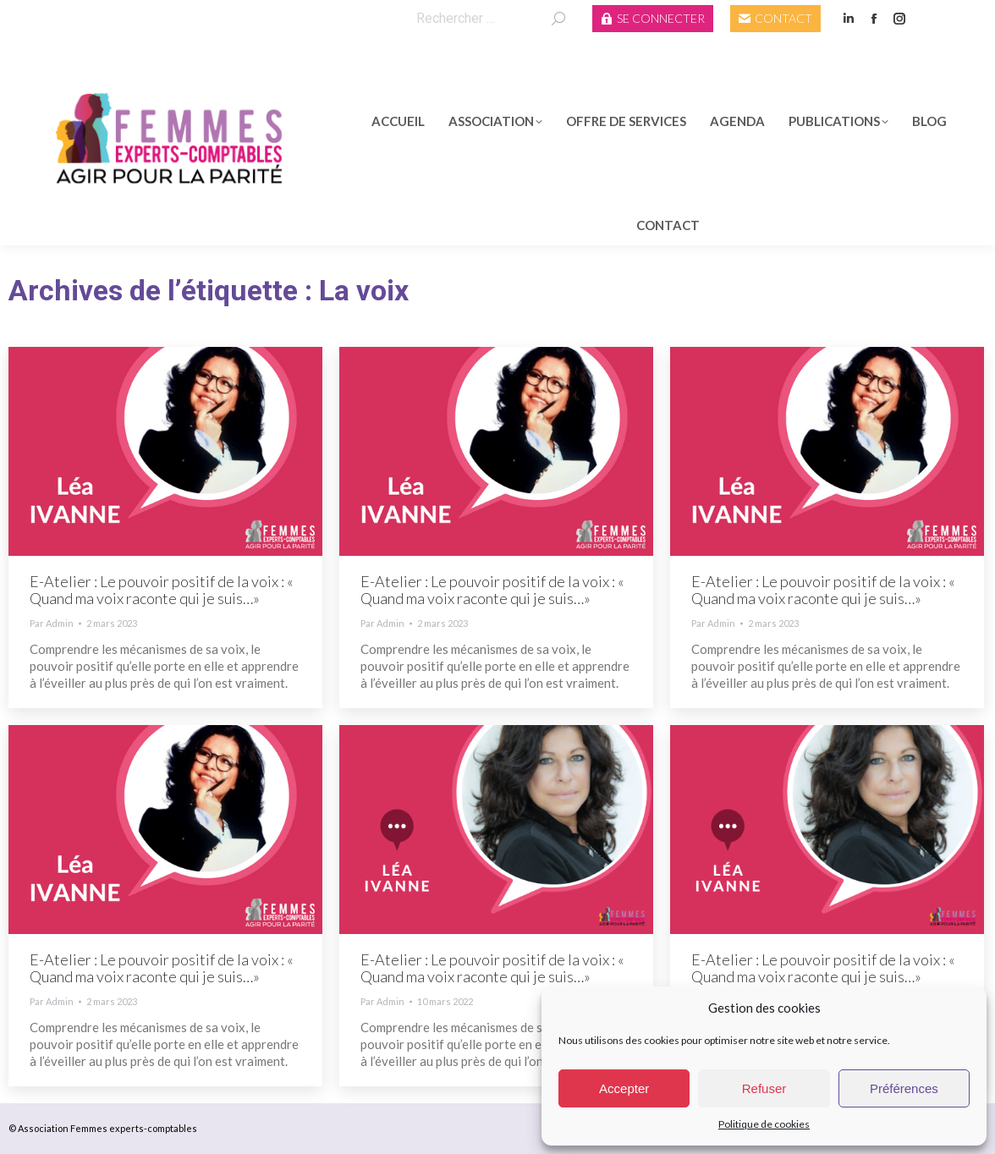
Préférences (904, 1088)
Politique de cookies (764, 1124)
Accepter (624, 1088)
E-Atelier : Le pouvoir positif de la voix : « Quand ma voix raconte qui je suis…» (162, 589)
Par (52, 623)
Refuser (764, 1088)
